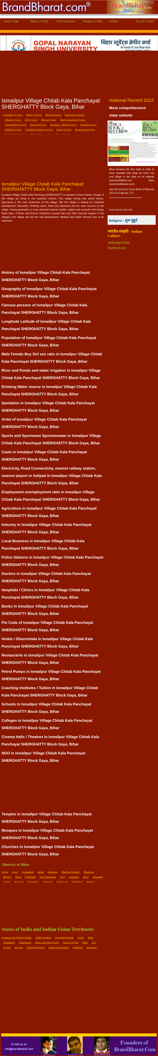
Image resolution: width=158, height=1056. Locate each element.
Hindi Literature (66, 21)
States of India (39, 21)
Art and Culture (145, 21)
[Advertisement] (78, 73)
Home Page (11, 21)
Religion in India (93, 21)
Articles (113, 21)
